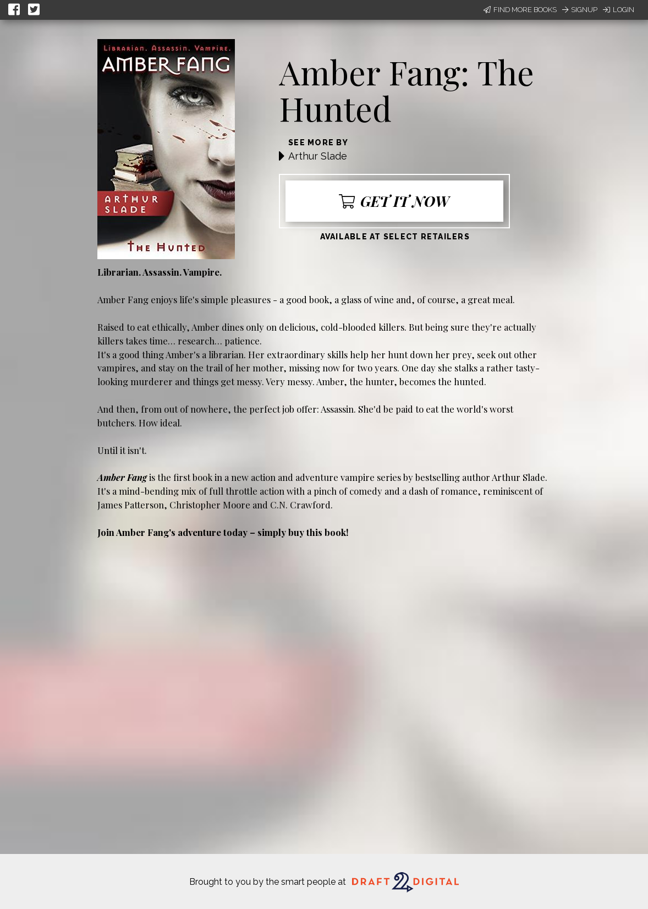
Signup (579, 10)
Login (618, 10)
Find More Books (520, 10)
